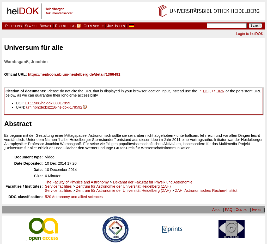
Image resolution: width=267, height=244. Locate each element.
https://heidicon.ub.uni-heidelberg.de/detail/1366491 (74, 74)
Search (31, 26)
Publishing (13, 26)
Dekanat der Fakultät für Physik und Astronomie (152, 182)
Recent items (65, 26)
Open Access (93, 26)
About (217, 209)
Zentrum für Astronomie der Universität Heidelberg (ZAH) (123, 186)
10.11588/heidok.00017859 (47, 103)
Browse (46, 26)
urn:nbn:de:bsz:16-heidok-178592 (54, 107)
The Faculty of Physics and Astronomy (77, 182)
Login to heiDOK (249, 34)
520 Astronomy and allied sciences (74, 197)
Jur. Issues (116, 26)
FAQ (229, 209)
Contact (242, 209)
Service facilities (58, 186)
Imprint (257, 209)
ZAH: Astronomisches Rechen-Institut (206, 190)
